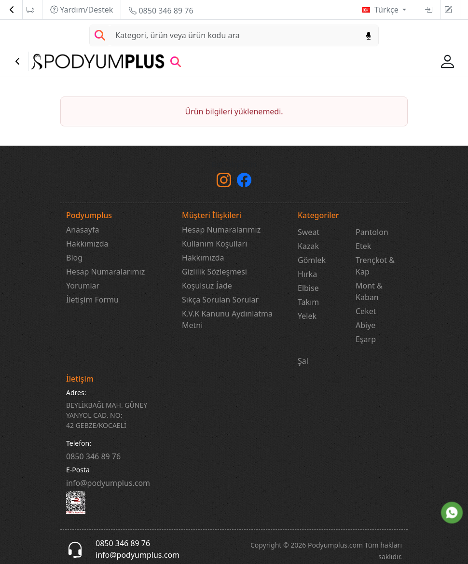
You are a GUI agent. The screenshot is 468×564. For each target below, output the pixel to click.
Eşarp (366, 339)
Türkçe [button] (387, 9)
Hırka (307, 274)
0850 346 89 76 (161, 10)
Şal (303, 361)
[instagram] (224, 182)
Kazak (308, 246)
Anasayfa (82, 229)
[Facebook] (244, 182)
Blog (74, 257)
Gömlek (312, 260)
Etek (363, 246)
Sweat (308, 232)
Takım (308, 302)
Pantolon (372, 232)
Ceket (366, 311)
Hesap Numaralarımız (105, 271)
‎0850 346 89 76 (93, 456)
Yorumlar (82, 285)
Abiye (365, 325)
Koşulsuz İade (207, 285)
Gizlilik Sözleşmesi (214, 271)
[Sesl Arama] (368, 35)
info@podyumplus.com (108, 483)
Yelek (307, 316)
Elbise (308, 288)
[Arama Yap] (100, 35)
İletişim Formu (92, 299)
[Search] (234, 35)
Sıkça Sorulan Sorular (220, 299)
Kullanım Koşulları (214, 243)
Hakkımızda (87, 243)
